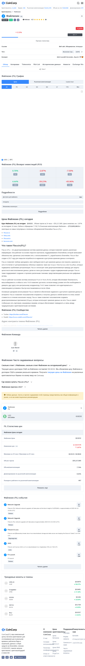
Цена (15, 82)
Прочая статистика (42, 41)
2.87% (79, 28)
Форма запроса (66, 638)
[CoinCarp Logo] (10, 3)
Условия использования (47, 643)
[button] (18, 20)
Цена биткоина (55, 637)
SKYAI (11, 605)
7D (17, 87)
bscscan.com (8, 241)
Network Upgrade (12, 505)
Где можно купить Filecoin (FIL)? (17, 382)
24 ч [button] (75, 35)
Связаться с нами (67, 644)
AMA (7, 543)
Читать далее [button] (42, 329)
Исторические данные (52, 64)
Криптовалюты (6, 12)
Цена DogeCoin (55, 652)
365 (24, 8)
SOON (11, 597)
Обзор (5, 64)
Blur (10, 613)
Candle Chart (70, 82)
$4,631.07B (47, 8)
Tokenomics (26, 64)
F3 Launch (9, 555)
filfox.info (7, 236)
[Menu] (82, 3)
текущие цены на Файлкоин (59, 372)
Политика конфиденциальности (47, 649)
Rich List (36, 64)
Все (78, 87)
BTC (11, 160)
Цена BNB (56, 647)
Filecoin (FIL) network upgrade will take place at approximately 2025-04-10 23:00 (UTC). (34, 522)
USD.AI (11, 582)
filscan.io (7, 233)
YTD (67, 87)
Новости (66, 64)
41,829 (14, 8)
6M (47, 87)
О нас (45, 638)
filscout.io (7, 238)
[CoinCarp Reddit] (11, 657)
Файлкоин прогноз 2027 (14, 387)
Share (42, 69)
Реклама (66, 633)
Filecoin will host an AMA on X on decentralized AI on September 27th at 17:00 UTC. (33, 547)
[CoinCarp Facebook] (7, 657)
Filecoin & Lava (11, 530)
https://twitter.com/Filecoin (18, 314)
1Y (57, 87)
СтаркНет (12, 590)
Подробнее (42, 212)
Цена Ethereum (55, 643)
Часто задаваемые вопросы (67, 650)
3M (37, 87)
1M (27, 87)
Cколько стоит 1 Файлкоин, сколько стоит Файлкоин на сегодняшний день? (36, 365)
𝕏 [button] (14, 20)
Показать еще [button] (42, 488)
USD (5, 160)
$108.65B (65, 8)
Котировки (15, 64)
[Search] (78, 3)
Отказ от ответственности (47, 655)
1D (7, 87)
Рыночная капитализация (42, 82)
